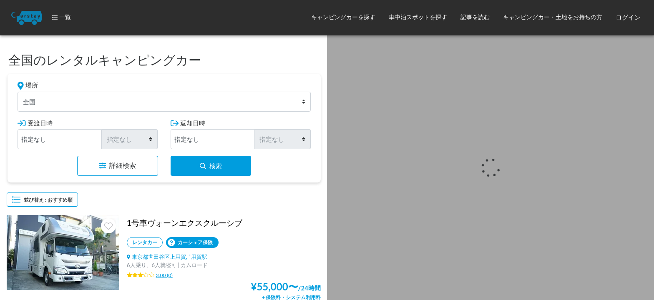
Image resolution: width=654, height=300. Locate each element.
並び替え (42, 199)
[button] (343, 17)
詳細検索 (117, 165)
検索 (211, 166)
